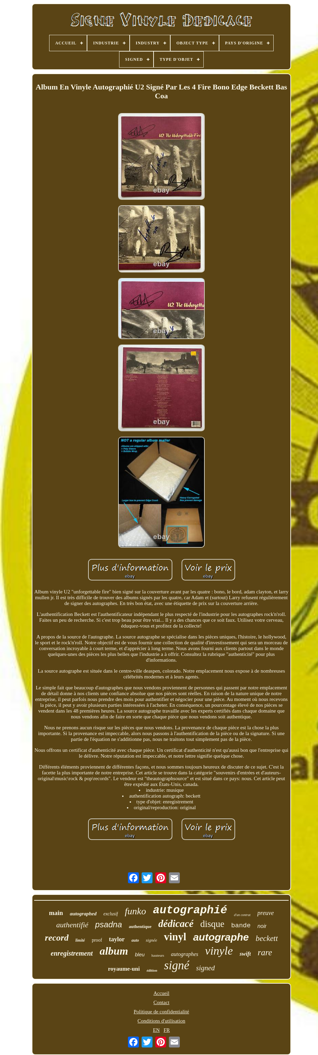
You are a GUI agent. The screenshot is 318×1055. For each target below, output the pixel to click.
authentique (140, 926)
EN (156, 1030)
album (114, 951)
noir (262, 926)
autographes (184, 954)
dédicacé (175, 923)
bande (241, 925)
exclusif (110, 913)
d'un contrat (242, 915)
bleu (139, 954)
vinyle (219, 950)
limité (80, 940)
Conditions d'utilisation (161, 1021)
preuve (265, 913)
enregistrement (72, 953)
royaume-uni (124, 969)
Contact (162, 1002)
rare (265, 952)
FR (166, 1030)
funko (135, 911)
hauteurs (157, 955)
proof (97, 940)
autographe (221, 937)
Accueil (162, 993)
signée (151, 940)
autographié (190, 910)
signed (205, 968)
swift (245, 954)
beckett (267, 938)
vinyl (175, 937)
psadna (108, 924)
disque (212, 924)
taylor (117, 939)
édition (152, 970)
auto (135, 940)
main (56, 912)
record (57, 938)
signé (176, 965)
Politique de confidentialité (161, 1011)
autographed (83, 913)
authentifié (72, 924)
